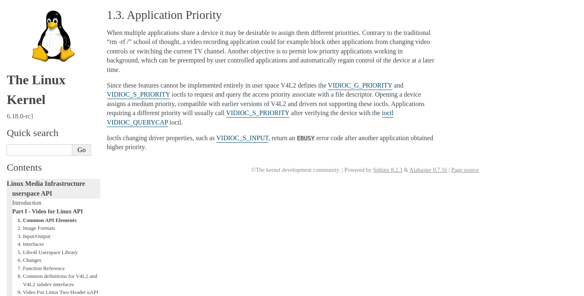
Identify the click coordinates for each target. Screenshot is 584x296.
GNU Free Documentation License (53, 231)
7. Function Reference (41, 82)
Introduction (26, 16)
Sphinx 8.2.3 (387, 170)
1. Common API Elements (47, 33)
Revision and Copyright (43, 153)
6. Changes (29, 73)
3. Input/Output (34, 49)
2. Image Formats (36, 41)
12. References (33, 146)
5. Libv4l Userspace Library (48, 65)
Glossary (22, 223)
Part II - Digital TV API (40, 169)
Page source (465, 170)
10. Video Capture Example (47, 121)
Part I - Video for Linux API (47, 24)
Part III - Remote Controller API (50, 179)
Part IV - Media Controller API (48, 187)
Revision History (36, 162)
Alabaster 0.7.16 (428, 170)
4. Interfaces (31, 57)
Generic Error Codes (36, 214)
